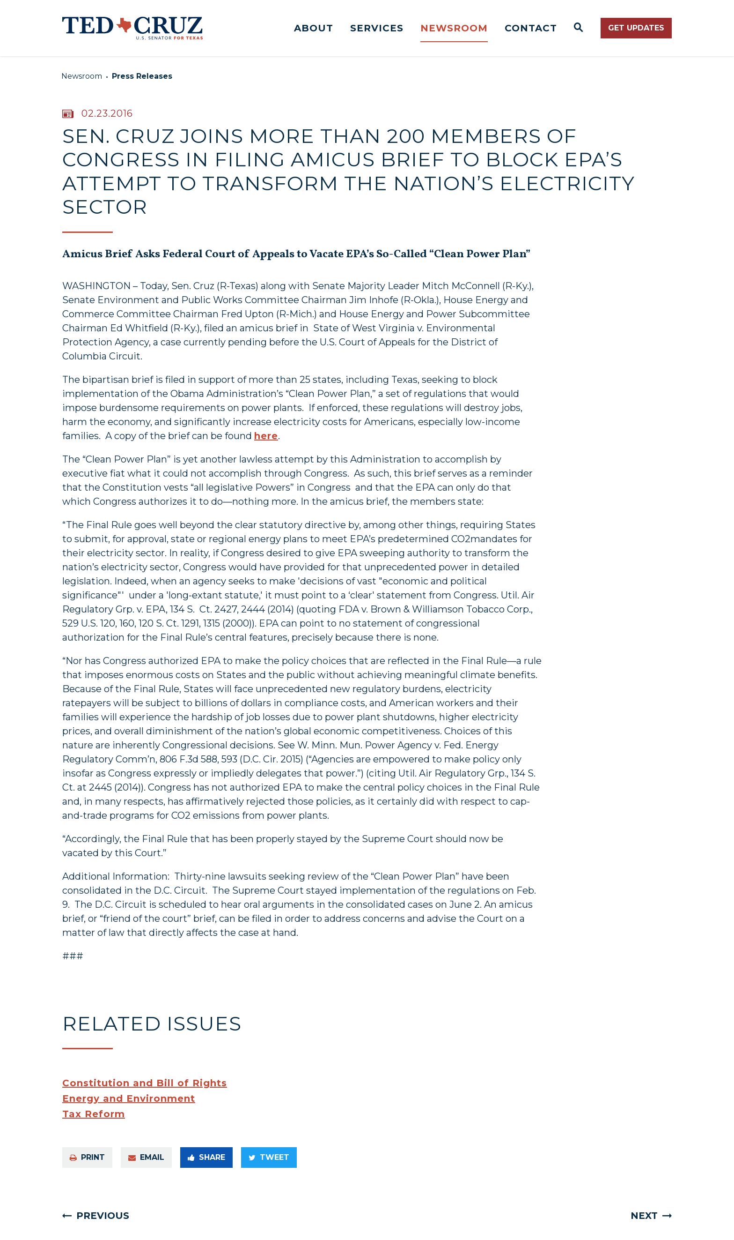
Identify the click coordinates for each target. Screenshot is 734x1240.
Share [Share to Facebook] (206, 1157)
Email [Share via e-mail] (146, 1157)
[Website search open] (578, 28)
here (266, 435)
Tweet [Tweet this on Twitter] (269, 1157)
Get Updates (636, 27)
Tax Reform (93, 1114)
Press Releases (142, 76)
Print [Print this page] (87, 1157)
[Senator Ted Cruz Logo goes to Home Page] (132, 28)
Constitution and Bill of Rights (144, 1083)
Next (644, 1215)
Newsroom (454, 28)
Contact (531, 28)
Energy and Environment (128, 1098)
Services (377, 28)
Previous (102, 1215)
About (313, 28)
